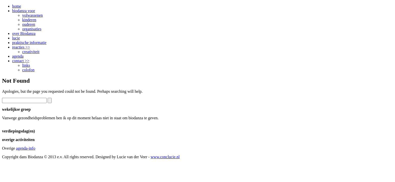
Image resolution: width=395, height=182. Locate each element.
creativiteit (30, 52)
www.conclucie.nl (165, 157)
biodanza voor (23, 11)
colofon (28, 70)
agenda (17, 56)
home (16, 6)
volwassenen (32, 15)
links (26, 65)
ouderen (28, 24)
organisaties (31, 29)
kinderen (29, 20)
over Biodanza (24, 33)
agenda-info (25, 148)
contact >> (20, 61)
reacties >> (21, 47)
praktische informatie (29, 42)
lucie (16, 38)
